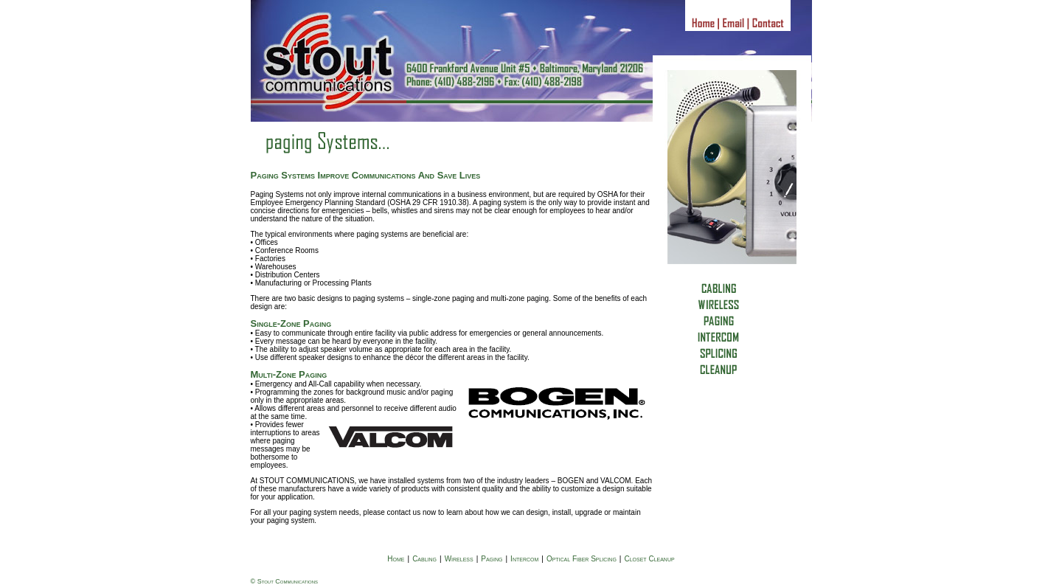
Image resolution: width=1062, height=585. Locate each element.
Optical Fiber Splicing (581, 559)
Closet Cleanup (649, 559)
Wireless (459, 559)
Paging (491, 559)
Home (395, 559)
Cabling (424, 559)
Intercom (524, 559)
